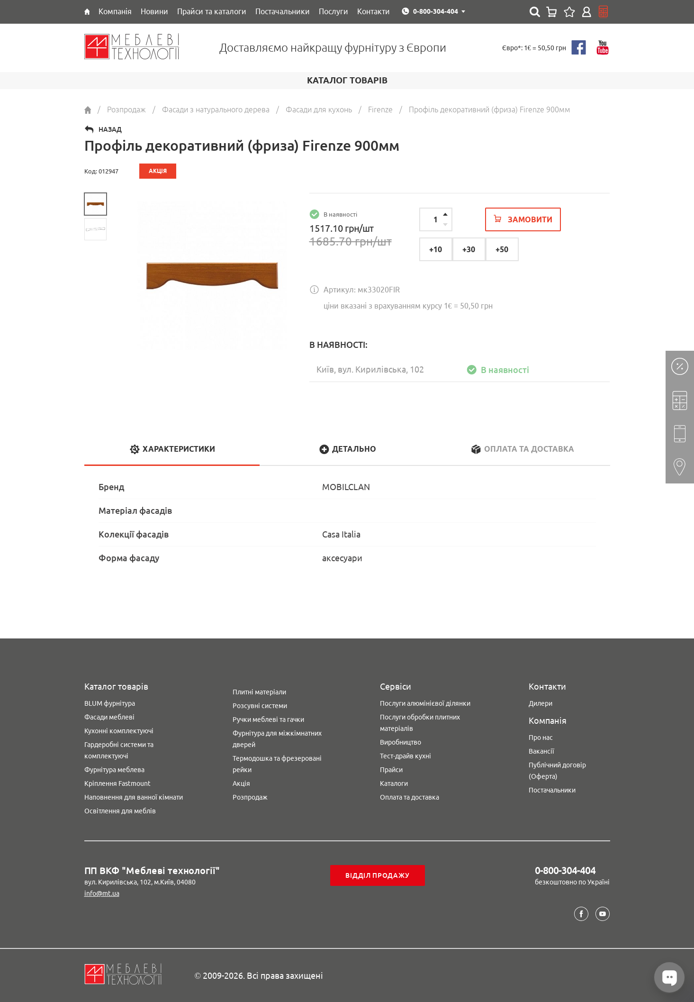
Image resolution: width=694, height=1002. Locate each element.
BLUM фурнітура (109, 703)
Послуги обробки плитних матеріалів (420, 722)
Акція (241, 783)
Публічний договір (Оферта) (557, 770)
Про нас (541, 737)
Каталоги (394, 783)
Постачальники (552, 790)
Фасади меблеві (109, 717)
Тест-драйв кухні (405, 756)
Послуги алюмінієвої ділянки (425, 703)
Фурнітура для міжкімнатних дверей (277, 738)
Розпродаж (250, 797)
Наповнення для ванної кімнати (133, 797)
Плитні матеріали (259, 692)
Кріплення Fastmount (117, 783)
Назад (110, 129)
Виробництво (400, 742)
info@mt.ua (101, 893)
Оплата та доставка (409, 797)
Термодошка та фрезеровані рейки (277, 764)
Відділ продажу (377, 875)
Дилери (540, 703)
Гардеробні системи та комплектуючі (118, 750)
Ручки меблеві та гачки (268, 719)
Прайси (391, 770)
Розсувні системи (260, 706)
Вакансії (541, 751)
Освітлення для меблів (120, 811)
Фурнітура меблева (114, 770)
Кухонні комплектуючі (118, 731)
